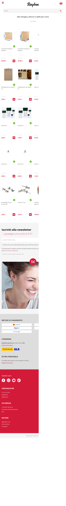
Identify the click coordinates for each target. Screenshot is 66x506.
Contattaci (5, 426)
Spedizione (5, 397)
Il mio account (6, 392)
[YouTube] (13, 380)
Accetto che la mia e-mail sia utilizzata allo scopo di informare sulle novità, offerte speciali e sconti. (28, 245)
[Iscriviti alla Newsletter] (62, 240)
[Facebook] (3, 380)
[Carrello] (61, 3)
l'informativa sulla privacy (11, 250)
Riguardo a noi (6, 422)
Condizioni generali (7, 407)
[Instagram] (8, 380)
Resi (3, 412)
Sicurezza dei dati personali (10, 409)
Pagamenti (5, 394)
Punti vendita (5, 424)
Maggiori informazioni (7, 345)
